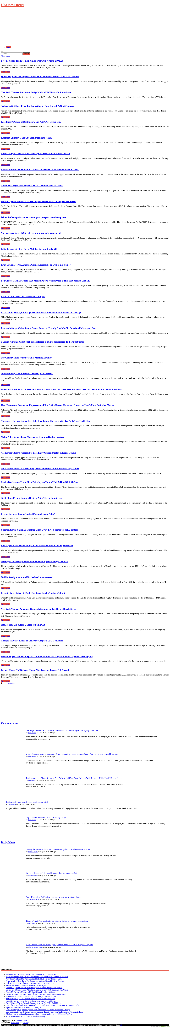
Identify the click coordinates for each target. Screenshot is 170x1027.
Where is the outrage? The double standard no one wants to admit (51, 873)
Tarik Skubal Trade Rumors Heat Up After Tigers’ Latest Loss (31, 498)
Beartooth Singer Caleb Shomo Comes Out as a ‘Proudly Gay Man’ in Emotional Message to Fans (48, 328)
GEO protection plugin (164, 1026)
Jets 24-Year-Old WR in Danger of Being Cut (23, 624)
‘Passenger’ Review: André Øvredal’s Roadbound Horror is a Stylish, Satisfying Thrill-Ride (45, 421)
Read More (5, 72)
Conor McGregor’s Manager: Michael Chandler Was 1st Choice (32, 185)
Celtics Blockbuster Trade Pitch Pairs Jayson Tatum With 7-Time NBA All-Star (39, 482)
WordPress (15, 1023)
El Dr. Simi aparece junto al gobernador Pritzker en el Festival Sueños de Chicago (41, 312)
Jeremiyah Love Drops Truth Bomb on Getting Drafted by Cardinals (34, 561)
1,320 (8, 683)
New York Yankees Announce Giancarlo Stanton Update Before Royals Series (38, 609)
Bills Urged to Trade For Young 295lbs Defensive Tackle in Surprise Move (37, 545)
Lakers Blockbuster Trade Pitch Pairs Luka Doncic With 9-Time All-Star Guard (40, 169)
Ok (121, 1025)
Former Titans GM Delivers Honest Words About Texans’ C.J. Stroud (35, 670)
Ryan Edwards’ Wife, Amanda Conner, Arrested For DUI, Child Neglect (36, 265)
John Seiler (32, 923)
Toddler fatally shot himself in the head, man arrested (27, 373)
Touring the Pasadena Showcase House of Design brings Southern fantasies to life (58, 849)
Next (13, 683)
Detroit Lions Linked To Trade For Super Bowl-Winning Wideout (33, 593)
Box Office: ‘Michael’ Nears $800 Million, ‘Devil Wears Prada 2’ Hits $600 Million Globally (45, 280)
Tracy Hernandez (33, 899)
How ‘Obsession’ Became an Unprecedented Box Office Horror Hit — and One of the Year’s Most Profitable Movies (57, 405)
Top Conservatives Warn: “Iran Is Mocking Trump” (26, 357)
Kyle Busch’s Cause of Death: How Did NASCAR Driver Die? (31, 122)
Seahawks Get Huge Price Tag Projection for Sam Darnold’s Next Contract (37, 106)
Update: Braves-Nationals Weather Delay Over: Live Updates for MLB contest (39, 529)
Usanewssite (32, 733)
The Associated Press (35, 947)
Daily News (8, 842)
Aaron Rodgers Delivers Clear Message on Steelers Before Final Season (35, 153)
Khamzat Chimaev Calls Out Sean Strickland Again (26, 137)
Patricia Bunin (33, 852)
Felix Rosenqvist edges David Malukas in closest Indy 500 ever (31, 249)
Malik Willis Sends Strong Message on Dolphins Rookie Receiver (32, 437)
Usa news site (9, 723)
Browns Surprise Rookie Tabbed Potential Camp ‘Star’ (28, 514)
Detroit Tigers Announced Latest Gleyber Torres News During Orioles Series (38, 201)
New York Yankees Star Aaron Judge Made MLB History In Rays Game (36, 92)
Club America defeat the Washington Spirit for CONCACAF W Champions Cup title (59, 945)
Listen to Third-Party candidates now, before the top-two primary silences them (57, 921)
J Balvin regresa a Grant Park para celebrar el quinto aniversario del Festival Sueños (42, 341)
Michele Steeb (33, 875)
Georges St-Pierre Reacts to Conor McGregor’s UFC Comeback (32, 640)
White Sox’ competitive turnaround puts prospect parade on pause (33, 217)
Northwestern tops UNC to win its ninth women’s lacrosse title (31, 233)
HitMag (26, 1023)
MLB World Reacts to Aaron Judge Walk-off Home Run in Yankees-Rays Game (40, 468)
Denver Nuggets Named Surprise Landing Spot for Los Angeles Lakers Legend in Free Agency (47, 656)
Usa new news (12, 5)
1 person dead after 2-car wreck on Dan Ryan (23, 296)
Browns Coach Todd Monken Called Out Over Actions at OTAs (32, 60)
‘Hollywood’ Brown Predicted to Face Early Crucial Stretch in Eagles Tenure (38, 453)
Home (8, 47)
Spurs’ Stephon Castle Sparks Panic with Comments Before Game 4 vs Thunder (40, 76)
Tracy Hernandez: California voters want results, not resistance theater (53, 897)
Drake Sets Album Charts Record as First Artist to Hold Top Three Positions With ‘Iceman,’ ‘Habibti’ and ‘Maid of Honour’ (61, 389)
